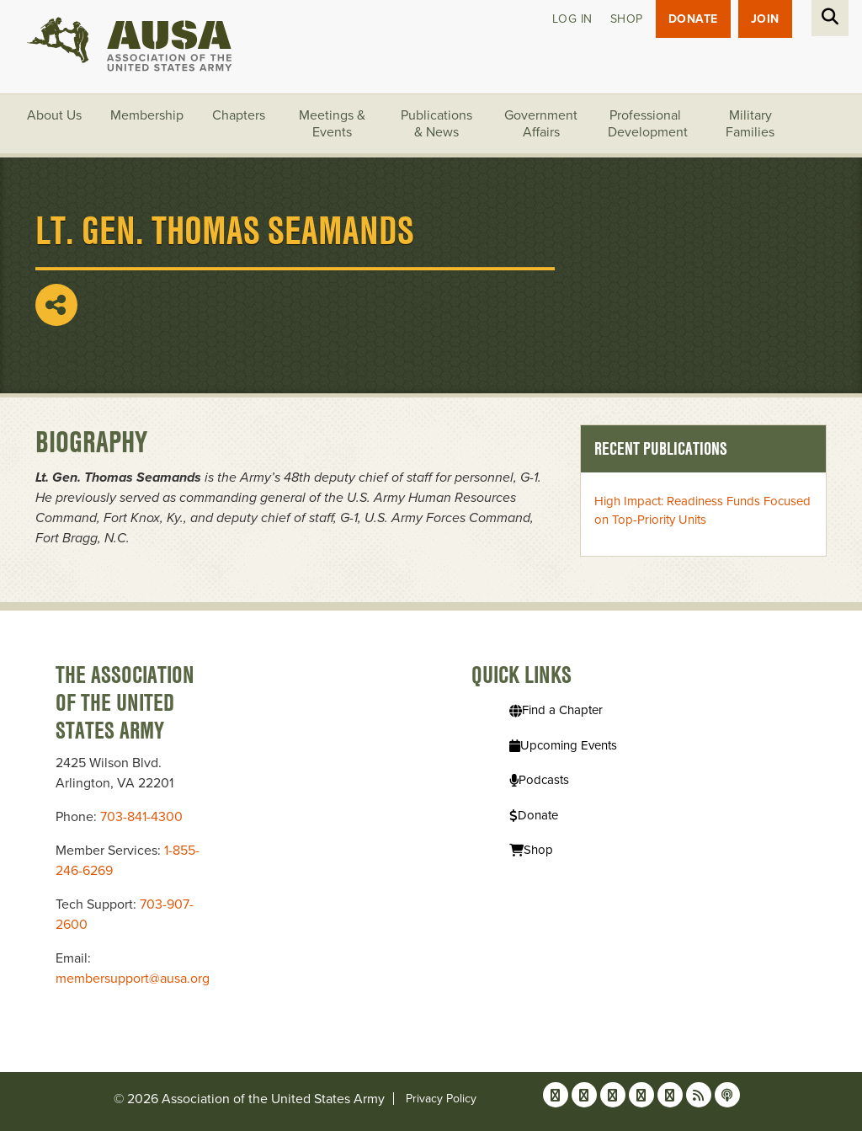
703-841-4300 (141, 816)
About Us (54, 115)
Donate (693, 19)
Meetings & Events (332, 124)
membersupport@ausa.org (133, 978)
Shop (626, 19)
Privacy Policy (441, 1098)
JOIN (765, 19)
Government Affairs (540, 124)
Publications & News (436, 124)
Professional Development (648, 124)
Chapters (238, 115)
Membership (147, 115)
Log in (572, 19)
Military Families (750, 124)
